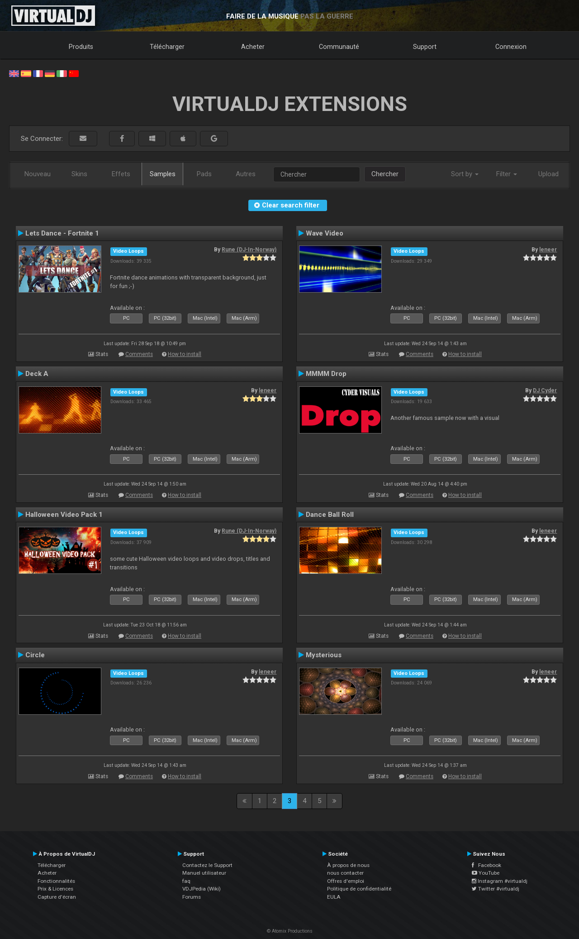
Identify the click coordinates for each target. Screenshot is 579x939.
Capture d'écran (57, 897)
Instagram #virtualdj (499, 881)
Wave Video (324, 233)
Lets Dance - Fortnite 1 (62, 233)
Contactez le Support (207, 865)
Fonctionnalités (56, 881)
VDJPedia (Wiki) (201, 889)
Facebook (486, 865)
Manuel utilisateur (204, 873)
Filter (506, 174)
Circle (35, 655)
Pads (204, 174)
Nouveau (37, 174)
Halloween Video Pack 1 (64, 514)
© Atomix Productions (290, 931)
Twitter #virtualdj (495, 889)
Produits (81, 46)
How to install (184, 354)
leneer (548, 249)
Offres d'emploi (345, 881)
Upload (548, 174)
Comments (139, 354)
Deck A (36, 374)
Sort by (465, 174)
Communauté (339, 46)
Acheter (253, 46)
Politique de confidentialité (359, 889)
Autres (246, 174)
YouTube (485, 873)
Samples (163, 174)
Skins (79, 174)
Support (425, 46)
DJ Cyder (545, 390)
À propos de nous (348, 865)
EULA (334, 897)
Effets (121, 174)
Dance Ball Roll (330, 514)
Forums (191, 897)
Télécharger (167, 46)
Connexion (511, 46)
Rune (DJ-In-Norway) (249, 249)
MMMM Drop (326, 374)
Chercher (385, 174)
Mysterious (324, 655)
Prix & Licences (55, 889)
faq (186, 881)
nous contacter (345, 873)
